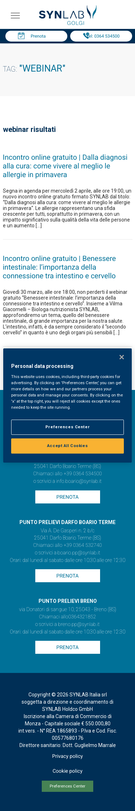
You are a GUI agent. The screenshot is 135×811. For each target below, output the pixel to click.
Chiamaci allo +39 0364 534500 (67, 474)
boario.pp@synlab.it (79, 553)
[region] (67, 405)
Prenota (38, 36)
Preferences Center (67, 786)
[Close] (122, 357)
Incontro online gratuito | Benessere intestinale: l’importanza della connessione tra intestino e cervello (59, 267)
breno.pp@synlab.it (79, 624)
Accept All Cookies (67, 445)
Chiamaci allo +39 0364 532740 (67, 545)
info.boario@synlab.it (79, 481)
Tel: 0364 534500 (103, 36)
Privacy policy (67, 756)
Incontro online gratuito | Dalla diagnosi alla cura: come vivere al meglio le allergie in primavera (65, 166)
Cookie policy (67, 771)
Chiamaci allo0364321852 (67, 617)
